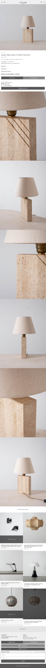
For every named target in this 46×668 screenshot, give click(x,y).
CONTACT (12, 642)
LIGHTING (3, 52)
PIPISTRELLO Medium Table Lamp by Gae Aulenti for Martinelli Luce (33, 584)
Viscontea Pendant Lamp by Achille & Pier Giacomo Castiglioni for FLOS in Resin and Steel (33, 546)
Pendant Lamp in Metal (7, 620)
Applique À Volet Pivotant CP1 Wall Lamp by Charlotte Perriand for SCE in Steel (11, 546)
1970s (5, 57)
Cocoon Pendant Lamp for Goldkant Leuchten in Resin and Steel (33, 622)
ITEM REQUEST (23, 645)
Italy (2, 57)
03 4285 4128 (33, 78)
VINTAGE (17, 74)
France (2, 547)
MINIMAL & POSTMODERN (7, 74)
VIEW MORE (22, 629)
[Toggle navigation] (44, 2)
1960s (28, 548)
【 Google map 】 (5, 637)
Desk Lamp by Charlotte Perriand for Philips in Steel (10, 583)
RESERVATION (23, 88)
